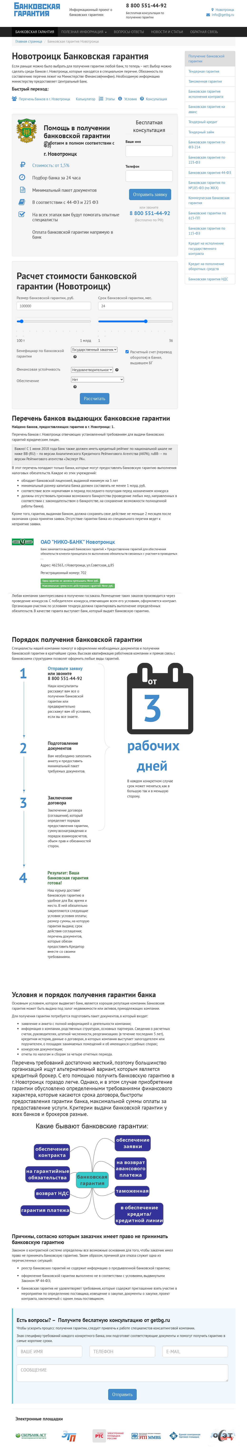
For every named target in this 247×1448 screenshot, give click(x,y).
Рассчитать (94, 398)
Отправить (122, 1394)
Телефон (132, 166)
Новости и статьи (167, 32)
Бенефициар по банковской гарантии (40, 353)
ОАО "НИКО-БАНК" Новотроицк (78, 541)
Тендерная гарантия (204, 71)
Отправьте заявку (65, 668)
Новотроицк (223, 9)
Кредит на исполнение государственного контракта (206, 248)
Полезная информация (84, 32)
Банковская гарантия (34, 32)
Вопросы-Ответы (129, 32)
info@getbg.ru (220, 14)
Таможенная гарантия (205, 81)
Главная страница (28, 41)
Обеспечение (28, 380)
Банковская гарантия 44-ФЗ (210, 172)
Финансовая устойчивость (38, 369)
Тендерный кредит (203, 122)
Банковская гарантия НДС (208, 279)
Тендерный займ (201, 132)
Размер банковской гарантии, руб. (45, 297)
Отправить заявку (150, 194)
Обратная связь (204, 32)
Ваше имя (133, 141)
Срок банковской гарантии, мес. (125, 297)
